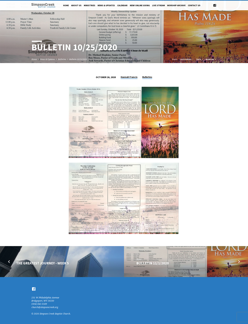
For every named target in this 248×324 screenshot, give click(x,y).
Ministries (89, 5)
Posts (174, 59)
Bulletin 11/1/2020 (152, 263)
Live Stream (158, 5)
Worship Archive (176, 5)
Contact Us (194, 5)
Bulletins (62, 59)
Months (211, 59)
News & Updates (106, 5)
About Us (76, 5)
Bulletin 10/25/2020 (78, 59)
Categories (187, 59)
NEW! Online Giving (140, 5)
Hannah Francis (129, 77)
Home (66, 5)
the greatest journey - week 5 (42, 263)
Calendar (122, 5)
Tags (200, 59)
